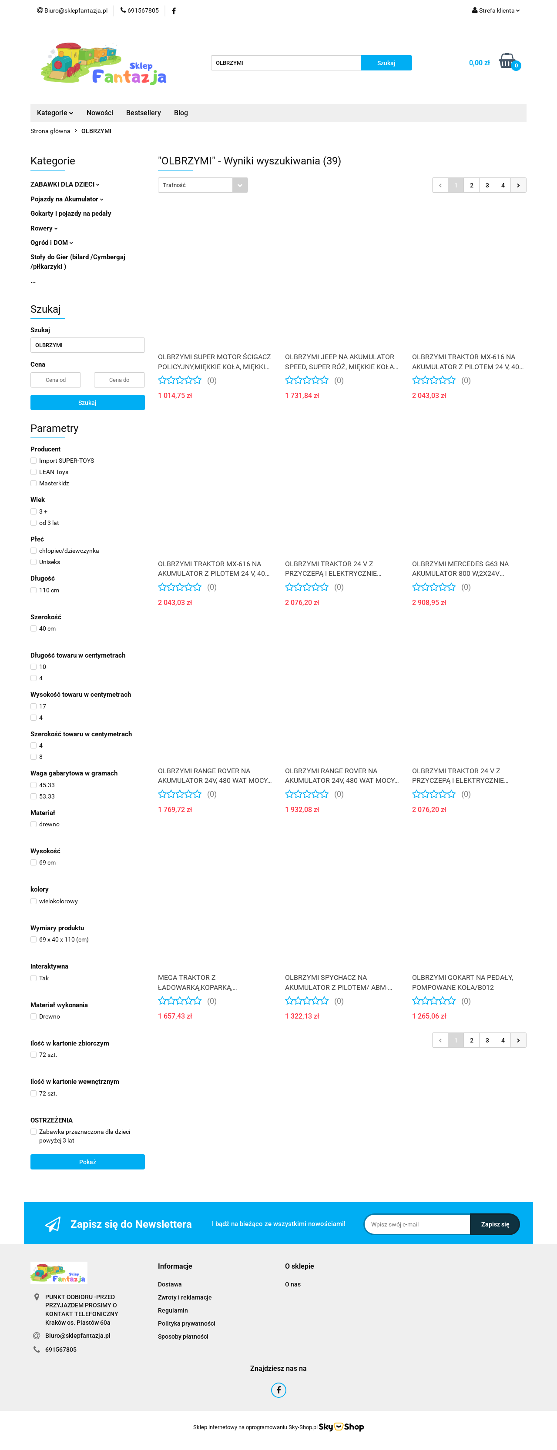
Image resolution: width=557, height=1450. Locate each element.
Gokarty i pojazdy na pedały (70, 213)
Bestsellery (143, 113)
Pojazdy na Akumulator (67, 199)
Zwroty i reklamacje (185, 1297)
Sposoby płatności (183, 1336)
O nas (293, 1284)
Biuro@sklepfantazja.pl (78, 1335)
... (33, 281)
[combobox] (203, 185)
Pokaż (87, 1162)
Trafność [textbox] (174, 185)
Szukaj (87, 402)
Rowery (44, 228)
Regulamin (173, 1310)
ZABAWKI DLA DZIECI (65, 184)
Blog (181, 113)
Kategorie (55, 113)
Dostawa (170, 1284)
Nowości (100, 113)
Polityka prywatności (186, 1323)
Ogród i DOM (51, 243)
